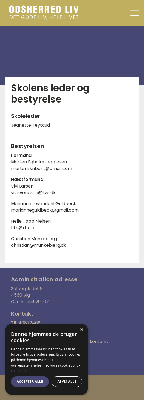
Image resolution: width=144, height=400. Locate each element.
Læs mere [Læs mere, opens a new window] (19, 370)
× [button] (82, 330)
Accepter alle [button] (30, 381)
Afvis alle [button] (66, 381)
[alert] (46, 359)
